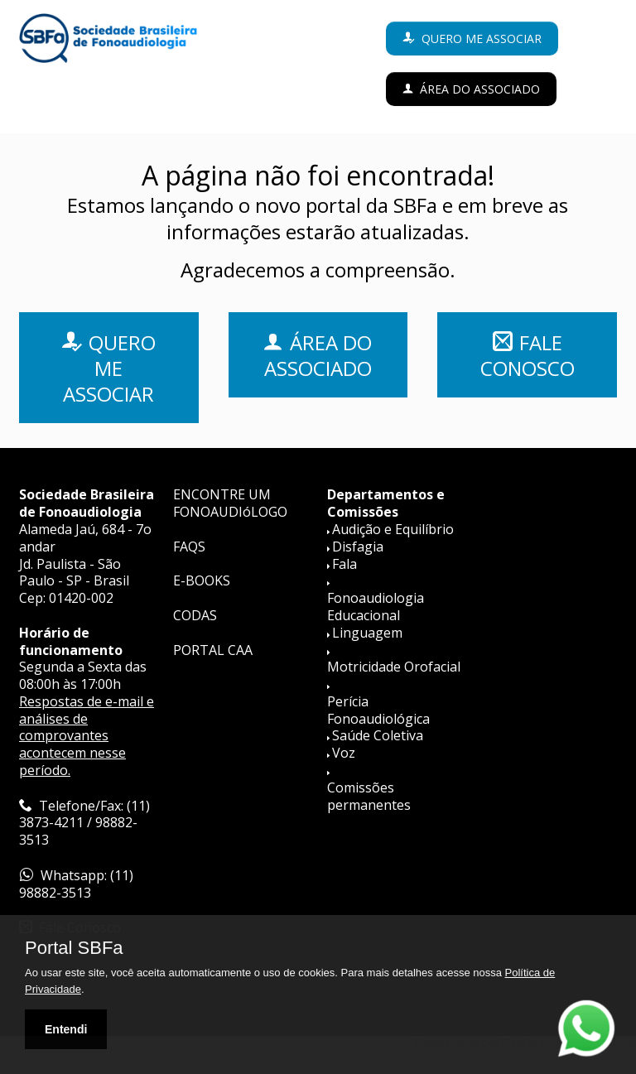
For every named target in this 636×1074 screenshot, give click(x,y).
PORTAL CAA (213, 650)
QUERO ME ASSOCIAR (109, 368)
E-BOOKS (201, 580)
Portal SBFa (74, 948)
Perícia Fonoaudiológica (378, 710)
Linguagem (367, 633)
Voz (343, 753)
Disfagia (357, 546)
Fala (344, 564)
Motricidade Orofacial (393, 666)
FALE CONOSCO (527, 355)
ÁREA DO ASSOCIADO (318, 355)
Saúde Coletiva (377, 735)
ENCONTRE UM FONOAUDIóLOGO (230, 503)
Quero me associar (482, 38)
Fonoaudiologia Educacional (375, 606)
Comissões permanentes (369, 796)
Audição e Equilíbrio (393, 529)
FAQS (189, 546)
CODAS (195, 615)
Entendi (66, 1029)
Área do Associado (480, 89)
